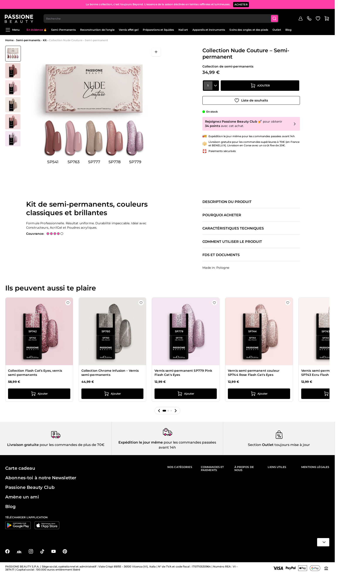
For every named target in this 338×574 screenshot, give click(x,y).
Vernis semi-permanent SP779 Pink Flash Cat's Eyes (183, 373)
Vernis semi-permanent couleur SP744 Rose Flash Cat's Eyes (253, 373)
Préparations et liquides (158, 29)
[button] (159, 410)
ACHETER (241, 4)
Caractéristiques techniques (233, 228)
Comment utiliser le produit (232, 241)
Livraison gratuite (23, 445)
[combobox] (161, 16)
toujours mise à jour (292, 445)
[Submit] (275, 16)
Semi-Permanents (63, 29)
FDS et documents (221, 255)
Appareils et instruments (208, 29)
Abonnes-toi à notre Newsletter (40, 477)
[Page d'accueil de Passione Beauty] (19, 16)
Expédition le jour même (140, 442)
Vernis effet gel (128, 29)
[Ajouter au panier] (260, 87)
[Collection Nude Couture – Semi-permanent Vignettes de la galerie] (13, 96)
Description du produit (227, 202)
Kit (45, 40)
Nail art (183, 29)
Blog (288, 29)
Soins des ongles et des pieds (248, 29)
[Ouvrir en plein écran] (156, 51)
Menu (12, 29)
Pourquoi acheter (221, 215)
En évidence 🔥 (37, 29)
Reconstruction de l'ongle (97, 29)
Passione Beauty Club (30, 487)
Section (254, 445)
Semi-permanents (28, 40)
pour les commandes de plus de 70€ (71, 445)
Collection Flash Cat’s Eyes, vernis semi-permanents (35, 373)
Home (9, 40)
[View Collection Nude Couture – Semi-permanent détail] (13, 70)
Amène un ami (22, 497)
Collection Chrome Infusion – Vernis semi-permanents (110, 373)
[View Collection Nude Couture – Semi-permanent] (13, 53)
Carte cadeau (20, 468)
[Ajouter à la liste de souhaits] (251, 99)
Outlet (276, 29)
